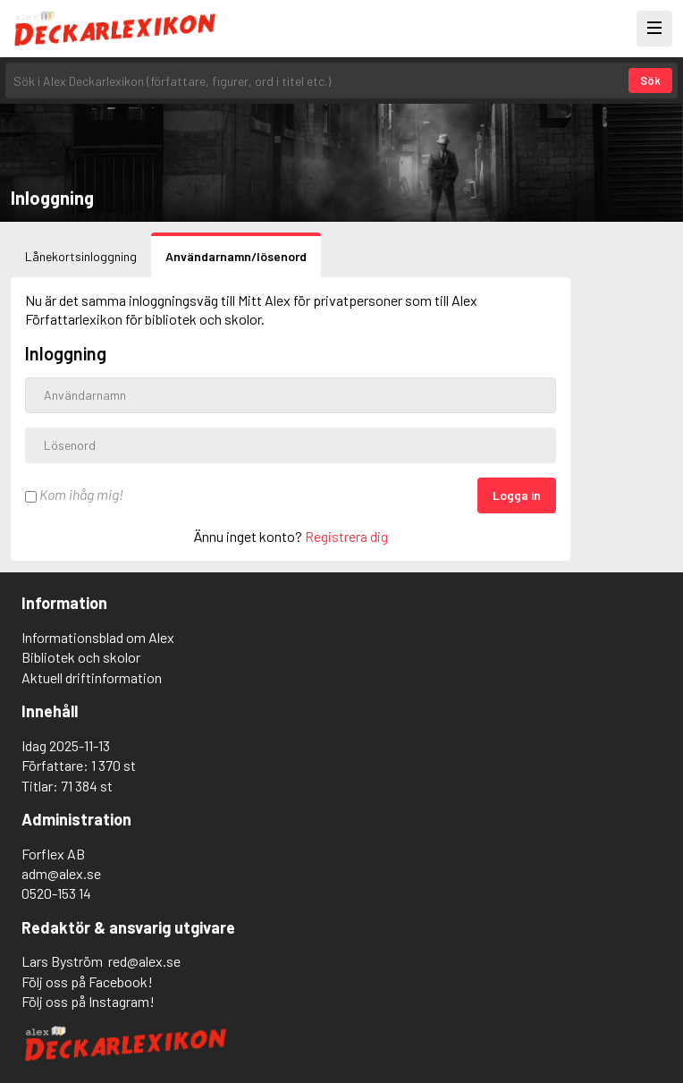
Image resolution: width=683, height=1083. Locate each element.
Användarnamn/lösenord (236, 256)
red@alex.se (144, 960)
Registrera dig (346, 536)
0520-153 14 (56, 892)
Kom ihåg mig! (74, 494)
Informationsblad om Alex (97, 637)
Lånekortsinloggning (81, 256)
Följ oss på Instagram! (88, 1001)
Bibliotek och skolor (80, 656)
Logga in (517, 495)
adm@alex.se (61, 873)
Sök (650, 80)
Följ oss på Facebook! (87, 981)
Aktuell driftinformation (91, 677)
